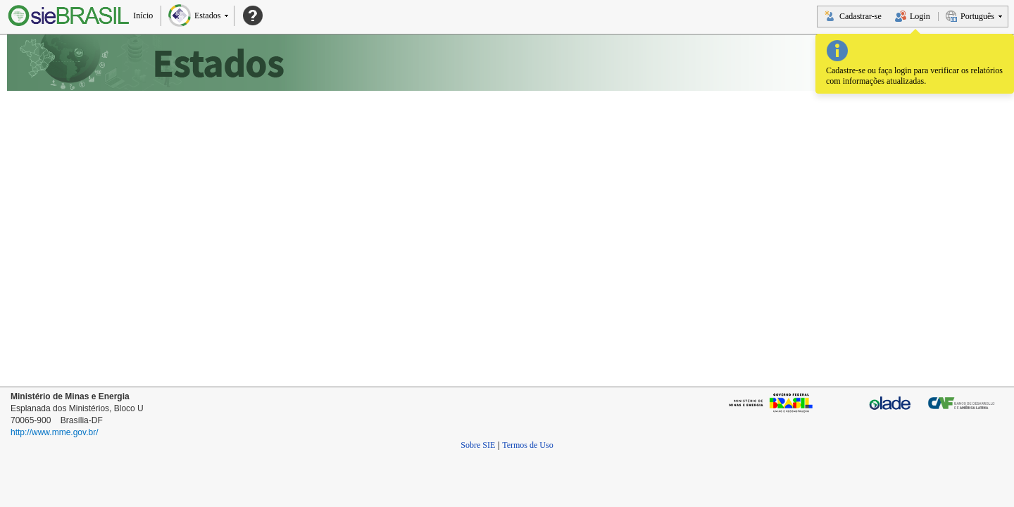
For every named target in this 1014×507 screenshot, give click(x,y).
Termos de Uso (527, 445)
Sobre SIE (478, 445)
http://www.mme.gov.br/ (54, 432)
